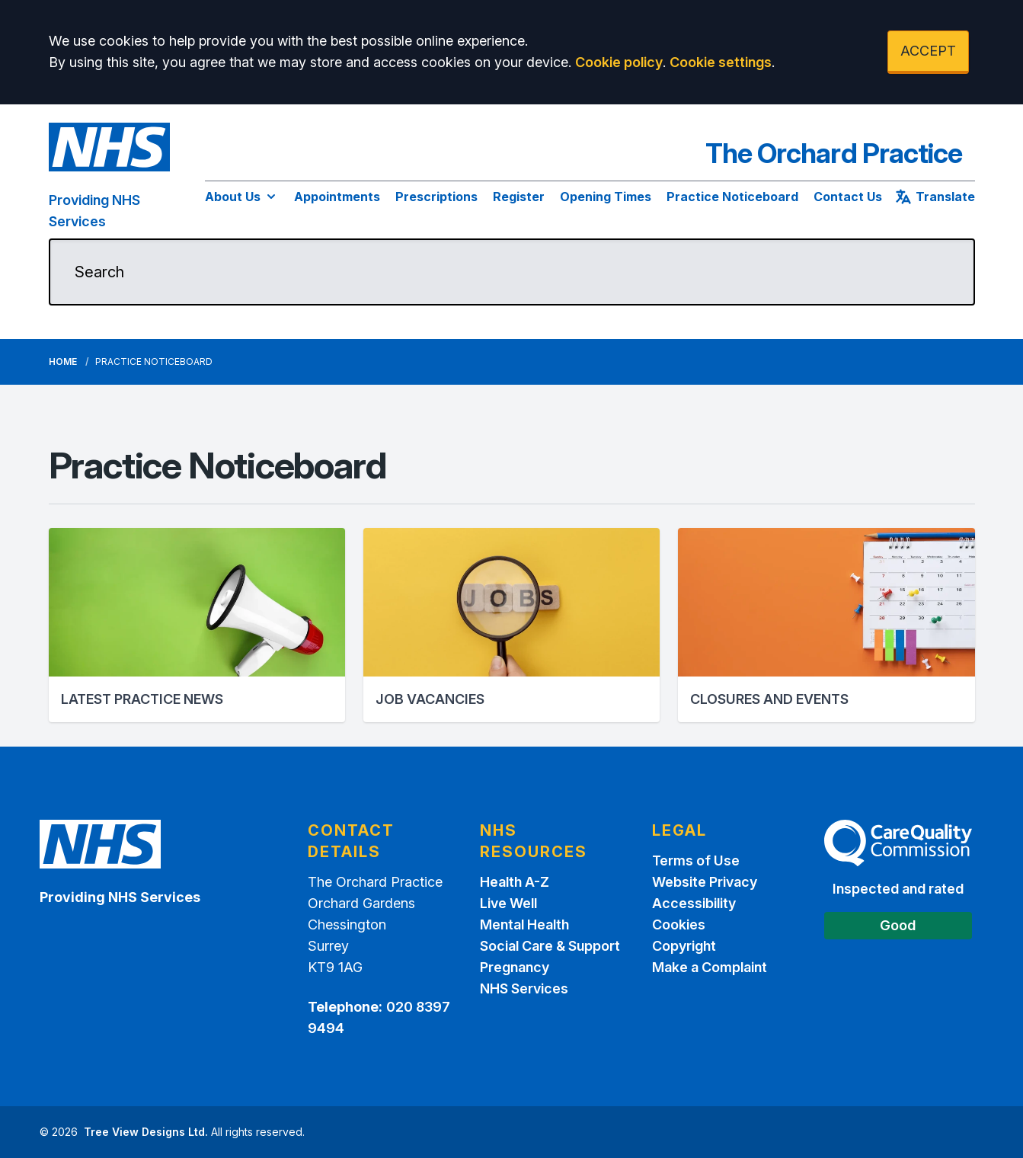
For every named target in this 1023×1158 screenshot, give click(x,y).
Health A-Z (514, 882)
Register (519, 196)
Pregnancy (514, 967)
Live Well (508, 903)
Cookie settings (721, 62)
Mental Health (524, 924)
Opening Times (605, 196)
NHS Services (524, 988)
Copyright (684, 946)
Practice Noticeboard (732, 196)
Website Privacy (704, 882)
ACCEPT (928, 51)
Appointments (337, 196)
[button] (197, 625)
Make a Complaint (709, 967)
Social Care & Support (550, 946)
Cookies (678, 924)
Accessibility (694, 903)
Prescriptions (436, 196)
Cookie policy (619, 62)
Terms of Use (696, 860)
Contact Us (848, 196)
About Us (242, 196)
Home (63, 361)
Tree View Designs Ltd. (146, 1131)
